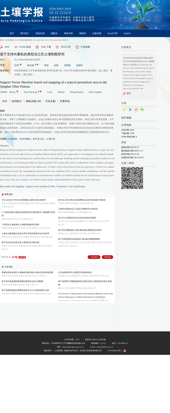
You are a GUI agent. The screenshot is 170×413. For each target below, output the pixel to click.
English (127, 33)
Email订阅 (112, 33)
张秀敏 (67, 65)
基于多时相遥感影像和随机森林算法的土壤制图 (22, 281)
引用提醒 (85, 47)
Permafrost (61, 186)
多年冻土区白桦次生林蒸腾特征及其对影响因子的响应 (82, 200)
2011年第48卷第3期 (23, 40)
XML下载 (46, 47)
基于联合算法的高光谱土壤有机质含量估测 (20, 242)
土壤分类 (50, 139)
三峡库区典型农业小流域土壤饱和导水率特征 (78, 209)
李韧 (46, 65)
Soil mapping (18, 186)
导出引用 (66, 47)
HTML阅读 (25, 47)
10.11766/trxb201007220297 (27, 59)
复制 (129, 93)
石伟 (16, 65)
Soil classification (76, 186)
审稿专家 (68, 33)
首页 (11, 33)
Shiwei (12, 92)
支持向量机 (25, 139)
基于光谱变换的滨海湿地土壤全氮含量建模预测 (79, 239)
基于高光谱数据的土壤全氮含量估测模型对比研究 (80, 230)
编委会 (54, 33)
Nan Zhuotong (30, 92)
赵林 (56, 65)
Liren (49, 92)
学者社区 (107, 257)
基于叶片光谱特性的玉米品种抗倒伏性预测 (77, 218)
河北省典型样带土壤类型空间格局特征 (75, 272)
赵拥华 (79, 65)
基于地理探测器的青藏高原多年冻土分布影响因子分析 (25, 290)
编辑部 (82, 33)
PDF (7, 47)
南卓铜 (30, 65)
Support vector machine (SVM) (40, 186)
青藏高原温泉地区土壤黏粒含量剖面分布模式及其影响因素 (27, 272)
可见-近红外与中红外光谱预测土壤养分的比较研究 (24, 200)
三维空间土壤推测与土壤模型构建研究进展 (20, 225)
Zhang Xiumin (76, 92)
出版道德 (96, 33)
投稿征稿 (40, 33)
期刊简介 (24, 33)
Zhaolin (61, 92)
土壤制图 (12, 139)
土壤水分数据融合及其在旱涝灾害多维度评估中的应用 (25, 233)
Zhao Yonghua (95, 92)
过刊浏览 (10, 40)
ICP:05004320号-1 (115, 350)
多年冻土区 (38, 139)
